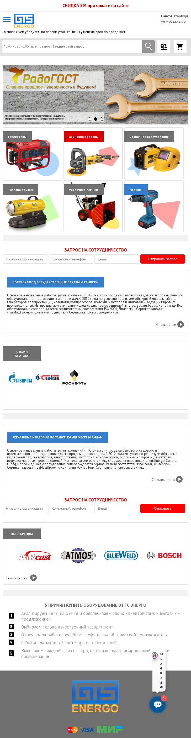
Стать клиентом (163, 480)
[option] (95, 94)
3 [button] (101, 119)
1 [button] (89, 119)
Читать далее (166, 324)
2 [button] (95, 119)
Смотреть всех (17, 578)
